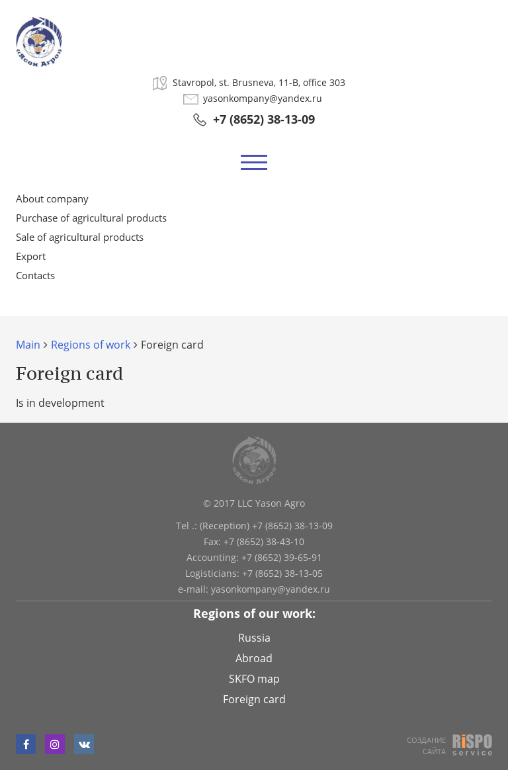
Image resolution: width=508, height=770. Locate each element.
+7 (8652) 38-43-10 (264, 541)
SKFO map (254, 678)
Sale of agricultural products (80, 236)
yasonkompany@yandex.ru (262, 98)
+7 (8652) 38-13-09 (264, 119)
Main (28, 344)
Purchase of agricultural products (91, 217)
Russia (254, 637)
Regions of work (90, 344)
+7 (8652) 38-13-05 (282, 573)
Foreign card (254, 699)
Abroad (254, 658)
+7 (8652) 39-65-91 (281, 557)
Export (31, 256)
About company (52, 198)
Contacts (35, 275)
